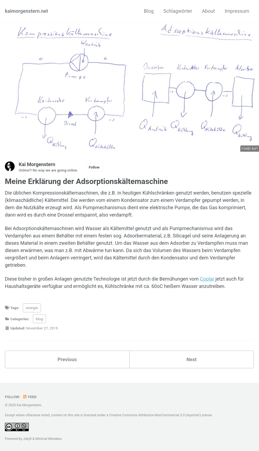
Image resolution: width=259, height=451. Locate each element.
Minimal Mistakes (48, 439)
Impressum (237, 11)
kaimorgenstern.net (26, 11)
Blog (149, 11)
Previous (67, 359)
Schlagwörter (177, 11)
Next (191, 359)
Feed (30, 397)
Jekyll (27, 439)
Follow (94, 167)
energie (32, 308)
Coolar (207, 279)
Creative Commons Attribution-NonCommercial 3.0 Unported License (160, 415)
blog (39, 319)
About (208, 11)
